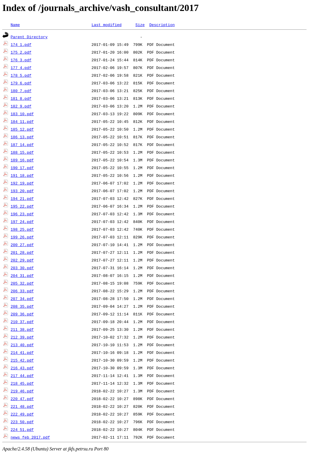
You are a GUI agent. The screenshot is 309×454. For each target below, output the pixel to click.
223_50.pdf (22, 421)
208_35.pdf (22, 306)
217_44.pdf (22, 375)
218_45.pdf (22, 383)
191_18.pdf (22, 175)
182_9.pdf (21, 106)
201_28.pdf (22, 252)
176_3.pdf (21, 59)
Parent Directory (29, 36)
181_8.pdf (21, 98)
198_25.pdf (22, 229)
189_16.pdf (22, 160)
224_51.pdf (22, 429)
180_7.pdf (21, 90)
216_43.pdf (22, 367)
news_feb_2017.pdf (30, 437)
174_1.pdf (21, 44)
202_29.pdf (22, 260)
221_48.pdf (22, 406)
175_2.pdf (21, 52)
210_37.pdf (22, 321)
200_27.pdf (22, 244)
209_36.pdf (22, 314)
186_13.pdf (22, 136)
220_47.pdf (22, 398)
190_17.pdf (22, 167)
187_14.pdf (22, 144)
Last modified (106, 24)
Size (140, 24)
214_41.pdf (22, 352)
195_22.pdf (22, 206)
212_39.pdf (22, 337)
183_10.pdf (22, 113)
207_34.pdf (22, 298)
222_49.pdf (22, 414)
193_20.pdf (22, 190)
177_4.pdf (21, 67)
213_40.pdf (22, 344)
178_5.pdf (21, 75)
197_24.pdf (22, 221)
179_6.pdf (21, 83)
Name (15, 24)
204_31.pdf (22, 275)
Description (162, 24)
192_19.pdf (22, 183)
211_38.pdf (22, 329)
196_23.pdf (22, 213)
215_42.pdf (22, 360)
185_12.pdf (22, 129)
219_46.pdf (22, 391)
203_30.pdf (22, 267)
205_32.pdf (22, 283)
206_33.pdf (22, 290)
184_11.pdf (22, 121)
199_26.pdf (22, 237)
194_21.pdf (22, 198)
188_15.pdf (22, 152)
